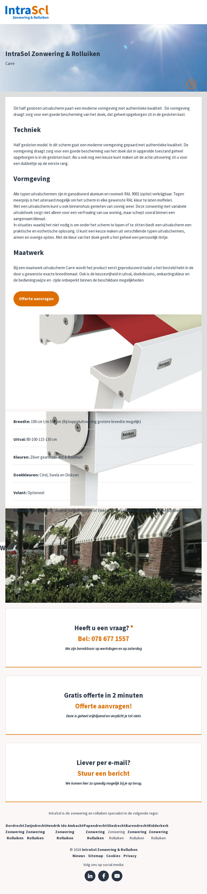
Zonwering (15, 831)
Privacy (129, 855)
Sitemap (95, 855)
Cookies (113, 855)
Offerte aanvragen (36, 298)
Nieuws (79, 855)
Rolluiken (15, 838)
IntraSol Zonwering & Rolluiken (109, 849)
